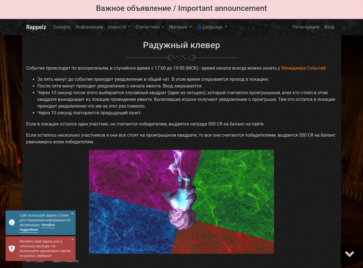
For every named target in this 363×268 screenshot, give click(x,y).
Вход (329, 27)
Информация (89, 27)
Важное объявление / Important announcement (181, 8)
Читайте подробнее (37, 227)
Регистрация (305, 27)
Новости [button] (117, 27)
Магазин (178, 27)
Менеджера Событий (303, 68)
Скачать (61, 27)
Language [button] (210, 27)
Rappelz (36, 27)
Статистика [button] (148, 27)
